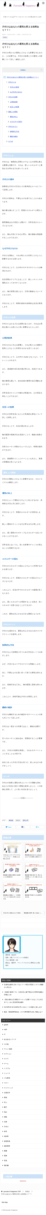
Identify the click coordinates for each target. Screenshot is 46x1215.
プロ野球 (7, 1078)
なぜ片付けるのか (16, 92)
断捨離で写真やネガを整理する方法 (33, 896)
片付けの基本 (14, 87)
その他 (6, 1044)
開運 (5, 1151)
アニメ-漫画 (8, 1049)
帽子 (5, 1107)
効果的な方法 (14, 131)
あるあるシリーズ (10, 1039)
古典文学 (7, 1092)
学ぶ (5, 1102)
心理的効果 (14, 102)
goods (6, 1025)
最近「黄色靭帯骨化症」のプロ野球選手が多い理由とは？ (23, 1012)
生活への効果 (14, 107)
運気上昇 (25, 820)
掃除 (5, 1117)
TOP (12, 1191)
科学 (5, 1131)
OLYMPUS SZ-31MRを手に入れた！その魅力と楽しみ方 (23, 1007)
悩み (5, 1112)
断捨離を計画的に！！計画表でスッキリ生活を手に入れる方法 (11, 897)
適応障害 (7, 1146)
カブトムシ (8, 1054)
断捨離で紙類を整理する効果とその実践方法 (11, 876)
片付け (5, 37)
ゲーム (6, 1063)
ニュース (7, 1073)
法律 (5, 1122)
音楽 (5, 1160)
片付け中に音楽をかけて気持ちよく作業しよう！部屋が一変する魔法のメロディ (13, 913)
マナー (6, 1083)
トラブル (7, 1068)
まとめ (10, 141)
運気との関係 (12, 112)
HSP (5, 1029)
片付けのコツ (12, 126)
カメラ (6, 1058)
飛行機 (6, 1165)
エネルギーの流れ (16, 121)
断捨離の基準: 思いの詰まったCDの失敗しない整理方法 (34, 913)
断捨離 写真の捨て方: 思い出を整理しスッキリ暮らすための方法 (33, 877)
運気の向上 (14, 117)
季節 (5, 1097)
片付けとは (12, 82)
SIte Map (5, 1202)
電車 (5, 1156)
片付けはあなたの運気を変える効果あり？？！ (23, 77)
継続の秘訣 (14, 136)
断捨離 (11, 820)
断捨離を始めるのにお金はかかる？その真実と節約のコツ (33, 856)
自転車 (6, 1136)
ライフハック (8, 1088)
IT (4, 1034)
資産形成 (7, 1141)
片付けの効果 (12, 97)
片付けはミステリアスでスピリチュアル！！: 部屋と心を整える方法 (11, 857)
